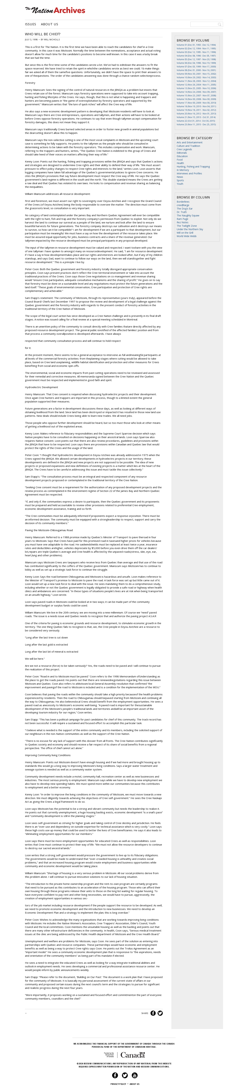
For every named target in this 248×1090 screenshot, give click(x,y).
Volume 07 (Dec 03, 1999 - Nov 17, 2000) (196, 66)
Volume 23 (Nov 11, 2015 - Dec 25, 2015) (196, 124)
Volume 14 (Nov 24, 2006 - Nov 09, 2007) (196, 91)
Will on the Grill (185, 232)
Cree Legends (184, 149)
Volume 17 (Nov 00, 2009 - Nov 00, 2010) (196, 102)
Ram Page (182, 219)
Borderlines (183, 201)
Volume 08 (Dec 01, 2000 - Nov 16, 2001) (196, 70)
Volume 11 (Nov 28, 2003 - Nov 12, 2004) (196, 81)
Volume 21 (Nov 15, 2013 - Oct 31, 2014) (196, 117)
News (180, 176)
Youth (180, 183)
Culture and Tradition (188, 145)
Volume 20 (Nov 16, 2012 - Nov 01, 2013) (196, 113)
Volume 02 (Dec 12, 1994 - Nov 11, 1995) (196, 48)
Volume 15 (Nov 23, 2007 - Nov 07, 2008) (196, 95)
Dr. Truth (182, 212)
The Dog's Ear (185, 208)
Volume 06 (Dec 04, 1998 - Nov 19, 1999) (196, 63)
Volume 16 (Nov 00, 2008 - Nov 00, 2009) (196, 99)
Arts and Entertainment (190, 142)
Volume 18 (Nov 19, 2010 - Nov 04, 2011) (196, 106)
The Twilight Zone (187, 225)
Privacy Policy (120, 1084)
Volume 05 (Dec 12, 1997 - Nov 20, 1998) (196, 59)
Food (180, 159)
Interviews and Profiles (189, 173)
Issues (30, 24)
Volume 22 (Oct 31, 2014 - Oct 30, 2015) (196, 120)
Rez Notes (182, 222)
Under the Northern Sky (190, 229)
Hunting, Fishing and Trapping (193, 166)
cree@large (183, 205)
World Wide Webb (187, 236)
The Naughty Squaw (188, 215)
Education (182, 156)
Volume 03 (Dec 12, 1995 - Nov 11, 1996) (196, 52)
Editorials (182, 152)
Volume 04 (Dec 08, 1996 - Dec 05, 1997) (196, 55)
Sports (180, 180)
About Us (49, 24)
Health (180, 163)
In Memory (183, 170)
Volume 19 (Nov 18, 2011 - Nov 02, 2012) (196, 110)
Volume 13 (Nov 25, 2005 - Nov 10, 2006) (196, 88)
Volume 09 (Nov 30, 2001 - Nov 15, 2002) (196, 73)
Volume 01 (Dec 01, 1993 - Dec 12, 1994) (196, 44)
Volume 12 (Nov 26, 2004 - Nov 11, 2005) (196, 84)
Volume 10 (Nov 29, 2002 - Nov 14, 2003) (196, 77)
